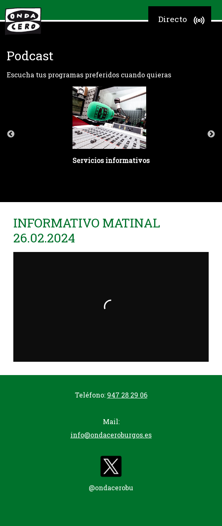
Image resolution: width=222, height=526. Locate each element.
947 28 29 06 (127, 394)
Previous (11, 134)
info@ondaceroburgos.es (111, 434)
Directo (182, 20)
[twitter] (111, 468)
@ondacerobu (111, 487)
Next (211, 134)
